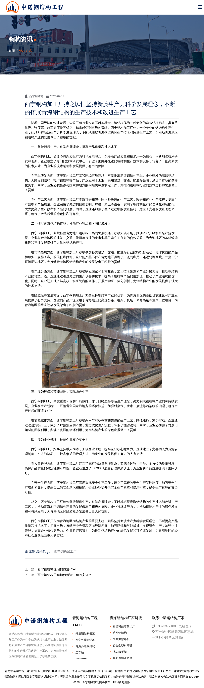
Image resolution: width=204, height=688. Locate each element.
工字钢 (80, 652)
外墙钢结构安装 (85, 633)
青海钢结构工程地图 (110, 671)
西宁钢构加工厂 (65, 551)
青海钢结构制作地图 (84, 671)
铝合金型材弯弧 (122, 645)
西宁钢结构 (34, 96)
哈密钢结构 (120, 632)
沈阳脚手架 (120, 651)
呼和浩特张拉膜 (122, 658)
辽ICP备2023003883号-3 (56, 671)
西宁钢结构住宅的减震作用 (56, 569)
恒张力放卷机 (121, 639)
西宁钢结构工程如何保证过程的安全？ (64, 575)
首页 (12, 51)
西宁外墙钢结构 (85, 639)
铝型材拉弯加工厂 (124, 626)
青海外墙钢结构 (85, 646)
